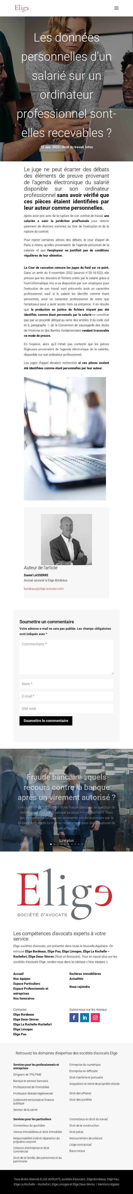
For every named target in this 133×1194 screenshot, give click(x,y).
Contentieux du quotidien (29, 1125)
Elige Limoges (72, 951)
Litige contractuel (80, 1144)
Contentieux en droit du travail (88, 1119)
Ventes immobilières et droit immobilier (37, 1132)
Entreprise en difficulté (83, 1071)
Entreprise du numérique (84, 1064)
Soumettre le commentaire (46, 720)
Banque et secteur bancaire (30, 1081)
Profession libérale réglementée (33, 1093)
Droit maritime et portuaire (86, 1077)
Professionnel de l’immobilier (31, 1087)
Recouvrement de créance (85, 1138)
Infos (89, 147)
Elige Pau (54, 951)
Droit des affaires (80, 1093)
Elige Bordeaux (35, 951)
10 (82, 844)
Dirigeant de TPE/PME (27, 1074)
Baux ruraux (77, 1150)
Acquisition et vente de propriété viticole (94, 1083)
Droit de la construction (84, 1125)
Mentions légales (108, 1184)
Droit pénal (76, 1132)
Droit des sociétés (80, 1099)
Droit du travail (73, 147)
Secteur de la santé (25, 1109)
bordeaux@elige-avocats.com (44, 589)
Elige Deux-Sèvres (41, 956)
